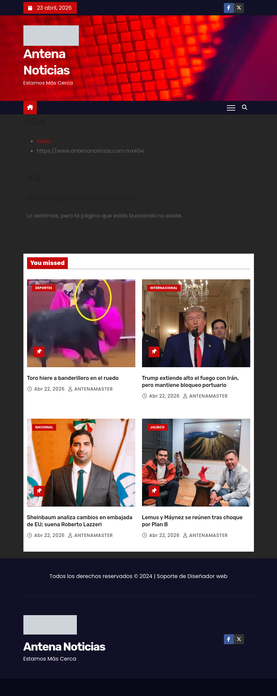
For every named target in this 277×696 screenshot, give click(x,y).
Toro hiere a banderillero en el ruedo (73, 374)
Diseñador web (207, 567)
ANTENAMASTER (90, 384)
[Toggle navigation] (230, 108)
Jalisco (157, 422)
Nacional (44, 422)
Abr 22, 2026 (50, 384)
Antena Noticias (64, 638)
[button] (246, 107)
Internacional (163, 287)
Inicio (44, 141)
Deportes (43, 287)
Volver (47, 234)
